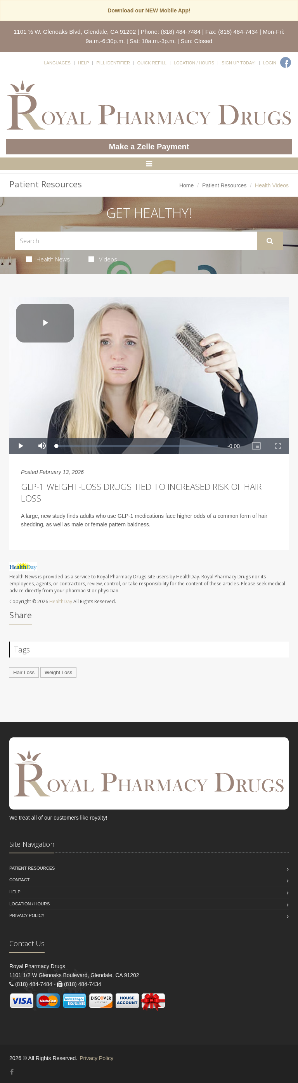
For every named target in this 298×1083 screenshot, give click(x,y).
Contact (19, 879)
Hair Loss (24, 672)
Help (83, 63)
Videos (102, 259)
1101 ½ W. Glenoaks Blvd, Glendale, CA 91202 (75, 31)
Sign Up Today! (239, 63)
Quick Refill (151, 63)
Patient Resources (224, 185)
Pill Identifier (113, 63)
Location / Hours (194, 63)
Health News (48, 259)
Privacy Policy (27, 915)
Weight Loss (58, 672)
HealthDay (60, 601)
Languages (57, 63)
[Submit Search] (270, 241)
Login (269, 63)
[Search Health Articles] (136, 241)
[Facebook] (285, 62)
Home (186, 185)
